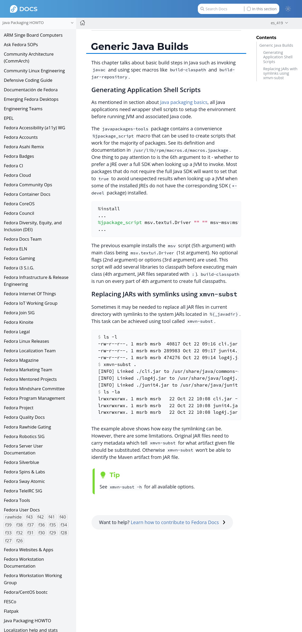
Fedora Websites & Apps (28, 550)
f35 (52, 525)
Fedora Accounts (21, 137)
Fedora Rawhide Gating (27, 427)
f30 (41, 533)
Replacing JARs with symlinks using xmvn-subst (280, 73)
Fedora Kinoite (18, 322)
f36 (41, 525)
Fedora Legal (17, 332)
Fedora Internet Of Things (30, 294)
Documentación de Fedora (31, 90)
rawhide (13, 517)
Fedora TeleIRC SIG (23, 491)
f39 (8, 525)
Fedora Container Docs (27, 194)
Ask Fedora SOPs (21, 44)
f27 (8, 541)
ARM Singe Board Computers (33, 35)
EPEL (8, 118)
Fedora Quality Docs (24, 417)
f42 (40, 517)
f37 (30, 525)
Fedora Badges (19, 156)
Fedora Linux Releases (26, 341)
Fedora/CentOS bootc (25, 592)
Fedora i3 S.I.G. (19, 268)
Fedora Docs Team (23, 239)
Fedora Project (18, 408)
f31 (30, 533)
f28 (64, 533)
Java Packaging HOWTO (27, 620)
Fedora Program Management (34, 398)
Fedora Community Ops (28, 185)
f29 (52, 533)
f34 (64, 525)
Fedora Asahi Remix (24, 147)
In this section (262, 8)
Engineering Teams (23, 109)
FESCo (10, 601)
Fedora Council (19, 213)
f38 (19, 525)
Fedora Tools (17, 500)
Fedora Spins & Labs (24, 472)
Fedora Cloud (17, 175)
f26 (19, 541)
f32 (19, 533)
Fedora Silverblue (21, 462)
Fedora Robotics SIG (24, 436)
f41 (51, 517)
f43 (29, 517)
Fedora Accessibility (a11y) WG (34, 128)
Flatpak (11, 611)
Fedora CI (13, 166)
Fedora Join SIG (19, 313)
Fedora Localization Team (30, 351)
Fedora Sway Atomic (24, 481)
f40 (63, 517)
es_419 (277, 22)
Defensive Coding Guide (28, 80)
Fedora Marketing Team (28, 370)
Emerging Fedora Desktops (31, 99)
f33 (8, 533)
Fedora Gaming (19, 258)
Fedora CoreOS (19, 204)
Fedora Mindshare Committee (34, 389)
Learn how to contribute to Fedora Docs (178, 522)
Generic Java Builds (276, 45)
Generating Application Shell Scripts (277, 57)
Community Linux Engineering (34, 71)
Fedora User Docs (22, 510)
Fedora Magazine (21, 360)
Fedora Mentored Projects (30, 379)
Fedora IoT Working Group (30, 303)
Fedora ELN (15, 249)
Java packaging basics (184, 102)
